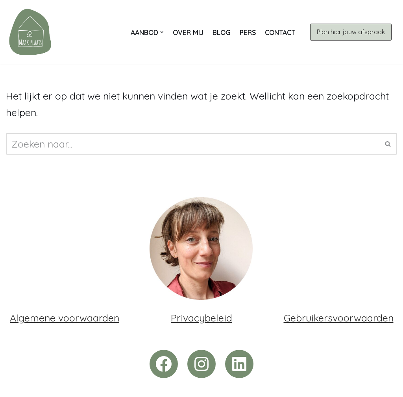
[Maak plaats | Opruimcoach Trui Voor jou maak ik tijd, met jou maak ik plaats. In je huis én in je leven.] (30, 32)
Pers (248, 32)
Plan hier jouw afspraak (351, 32)
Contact (280, 32)
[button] (162, 32)
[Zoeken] (192, 144)
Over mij (188, 32)
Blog (222, 32)
